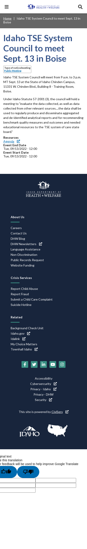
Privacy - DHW (43, 394)
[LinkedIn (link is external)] (43, 364)
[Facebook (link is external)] (25, 364)
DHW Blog (18, 238)
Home (7, 18)
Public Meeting (12, 70)
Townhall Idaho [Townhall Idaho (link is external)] (24, 349)
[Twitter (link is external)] (34, 364)
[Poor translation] (28, 472)
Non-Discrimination (24, 254)
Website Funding (22, 265)
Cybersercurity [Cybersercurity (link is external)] (43, 384)
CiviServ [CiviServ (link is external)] (60, 412)
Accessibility (43, 378)
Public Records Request (27, 260)
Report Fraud (20, 294)
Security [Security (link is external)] (43, 400)
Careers (16, 228)
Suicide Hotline (21, 305)
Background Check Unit (27, 328)
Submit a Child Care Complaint (32, 299)
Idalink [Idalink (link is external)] (18, 339)
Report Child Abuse (24, 289)
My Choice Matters (24, 344)
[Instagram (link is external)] (62, 364)
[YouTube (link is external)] (52, 364)
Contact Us (19, 233)
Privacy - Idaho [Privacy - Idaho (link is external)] (43, 389)
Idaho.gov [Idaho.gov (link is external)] (20, 333)
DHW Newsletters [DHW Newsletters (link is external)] (26, 244)
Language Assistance (25, 249)
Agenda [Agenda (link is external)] (11, 141)
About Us (17, 217)
